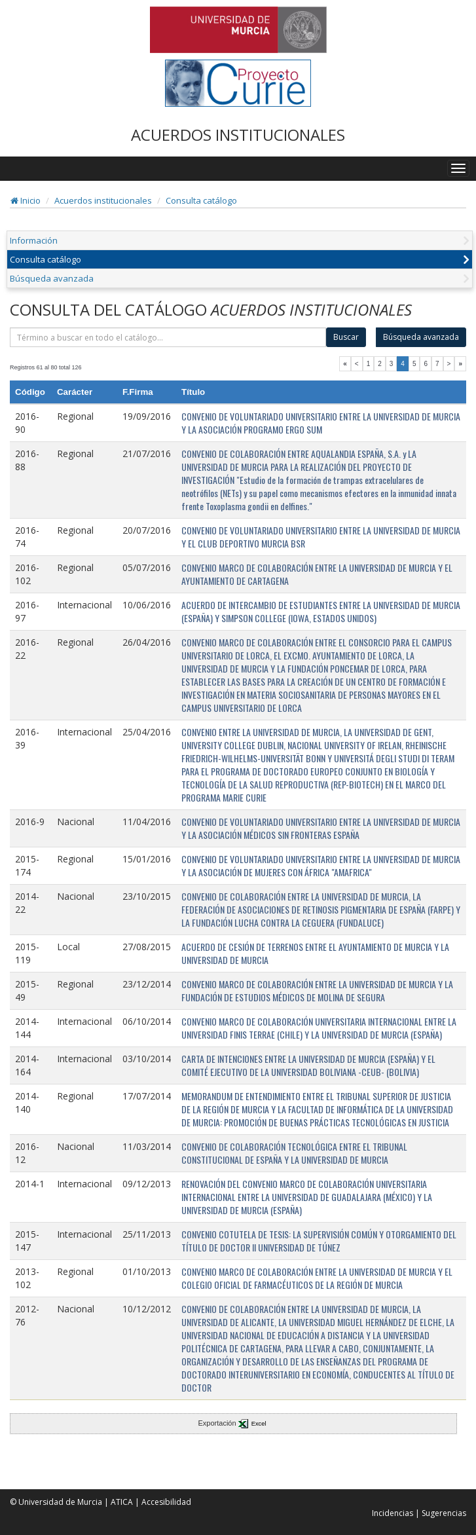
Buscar (346, 336)
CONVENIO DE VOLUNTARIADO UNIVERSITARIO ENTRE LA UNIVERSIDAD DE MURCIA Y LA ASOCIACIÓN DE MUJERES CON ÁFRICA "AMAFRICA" (320, 865)
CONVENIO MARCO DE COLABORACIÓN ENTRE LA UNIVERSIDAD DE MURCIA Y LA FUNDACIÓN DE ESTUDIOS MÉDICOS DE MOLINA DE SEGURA (317, 990)
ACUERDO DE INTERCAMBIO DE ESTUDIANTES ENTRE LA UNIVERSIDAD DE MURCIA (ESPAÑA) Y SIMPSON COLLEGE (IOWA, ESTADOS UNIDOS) (320, 611)
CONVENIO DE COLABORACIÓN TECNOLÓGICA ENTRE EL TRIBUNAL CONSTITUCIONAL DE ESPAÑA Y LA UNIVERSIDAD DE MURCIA (294, 1152)
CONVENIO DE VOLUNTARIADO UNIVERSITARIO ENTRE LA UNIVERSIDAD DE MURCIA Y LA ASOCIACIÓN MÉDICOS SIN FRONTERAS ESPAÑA (320, 828)
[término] (168, 337)
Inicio (25, 200)
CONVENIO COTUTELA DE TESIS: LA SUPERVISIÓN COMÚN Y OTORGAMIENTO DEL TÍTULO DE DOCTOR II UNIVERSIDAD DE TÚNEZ (318, 1240)
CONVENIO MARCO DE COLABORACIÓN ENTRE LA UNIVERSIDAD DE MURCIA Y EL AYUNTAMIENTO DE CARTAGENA (316, 574)
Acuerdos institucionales (103, 200)
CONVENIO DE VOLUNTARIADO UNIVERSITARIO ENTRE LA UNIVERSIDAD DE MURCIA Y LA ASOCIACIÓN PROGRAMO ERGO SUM (320, 422)
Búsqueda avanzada (52, 278)
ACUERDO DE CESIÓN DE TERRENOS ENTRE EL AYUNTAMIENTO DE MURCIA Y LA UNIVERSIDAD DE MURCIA (315, 953)
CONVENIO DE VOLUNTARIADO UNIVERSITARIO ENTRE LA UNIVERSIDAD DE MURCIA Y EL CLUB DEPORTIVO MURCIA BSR (320, 536)
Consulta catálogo (201, 200)
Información (34, 240)
